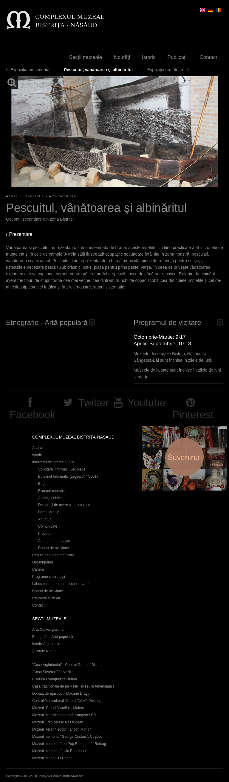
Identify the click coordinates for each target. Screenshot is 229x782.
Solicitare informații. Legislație (62, 469)
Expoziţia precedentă (29, 69)
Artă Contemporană (48, 629)
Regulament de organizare (53, 555)
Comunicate (47, 526)
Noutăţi (122, 57)
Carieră (38, 569)
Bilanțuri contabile (52, 491)
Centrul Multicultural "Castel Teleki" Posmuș (66, 701)
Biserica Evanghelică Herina (54, 679)
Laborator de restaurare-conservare (60, 584)
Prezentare (23, 234)
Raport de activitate (53, 548)
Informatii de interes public (53, 462)
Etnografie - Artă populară (50, 196)
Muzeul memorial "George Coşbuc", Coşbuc (67, 736)
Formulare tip (48, 512)
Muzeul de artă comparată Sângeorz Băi (64, 715)
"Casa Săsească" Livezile (52, 672)
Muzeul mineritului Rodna (52, 758)
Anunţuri (45, 519)
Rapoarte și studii (46, 598)
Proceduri (45, 533)
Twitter (93, 402)
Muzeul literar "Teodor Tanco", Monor (61, 729)
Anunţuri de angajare (54, 541)
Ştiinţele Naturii (44, 651)
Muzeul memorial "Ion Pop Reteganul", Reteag (69, 744)
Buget (42, 484)
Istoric (148, 57)
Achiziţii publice (50, 498)
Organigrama (42, 562)
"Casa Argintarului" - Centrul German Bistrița (67, 665)
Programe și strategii (48, 577)
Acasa (37, 448)
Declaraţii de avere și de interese (64, 505)
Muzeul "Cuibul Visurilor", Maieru (58, 708)
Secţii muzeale (85, 57)
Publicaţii (177, 57)
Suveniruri (184, 458)
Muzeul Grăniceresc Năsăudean (57, 722)
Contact (208, 57)
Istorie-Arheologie (46, 644)
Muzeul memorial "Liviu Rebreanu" (59, 751)
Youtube (146, 402)
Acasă (12, 196)
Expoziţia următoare (166, 69)
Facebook (32, 414)
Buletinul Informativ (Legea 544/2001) (68, 476)
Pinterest (192, 414)
